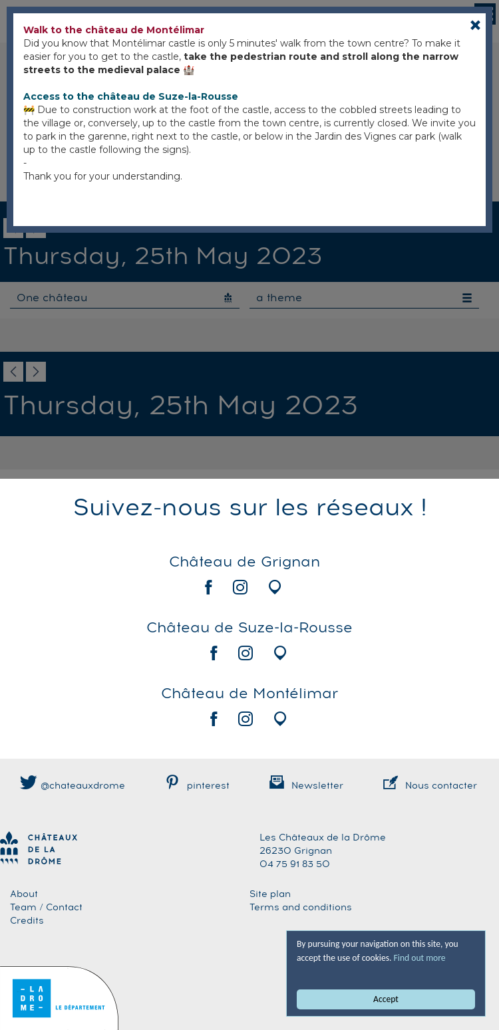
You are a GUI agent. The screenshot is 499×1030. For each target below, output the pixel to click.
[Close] (475, 25)
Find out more (420, 958)
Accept (386, 999)
